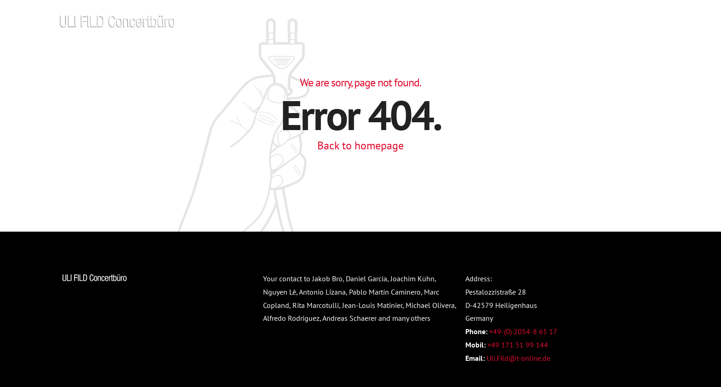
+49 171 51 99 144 (517, 344)
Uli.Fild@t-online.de (518, 358)
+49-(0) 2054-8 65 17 (523, 331)
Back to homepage (360, 145)
